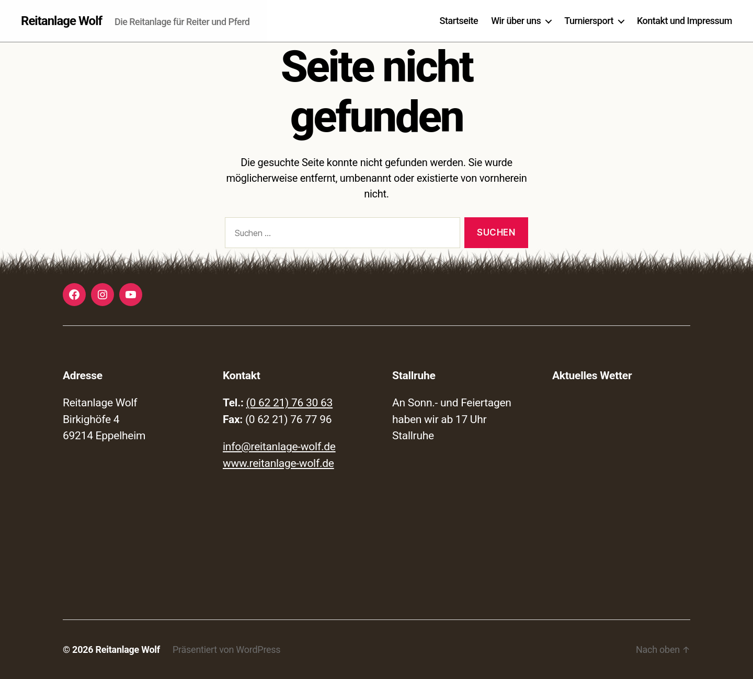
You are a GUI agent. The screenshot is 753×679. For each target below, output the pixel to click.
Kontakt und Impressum (684, 20)
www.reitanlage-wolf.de (278, 463)
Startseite (459, 20)
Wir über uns (516, 20)
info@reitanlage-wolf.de (279, 446)
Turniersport (588, 20)
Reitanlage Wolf (61, 21)
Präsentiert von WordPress (226, 649)
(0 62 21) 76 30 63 (289, 402)
